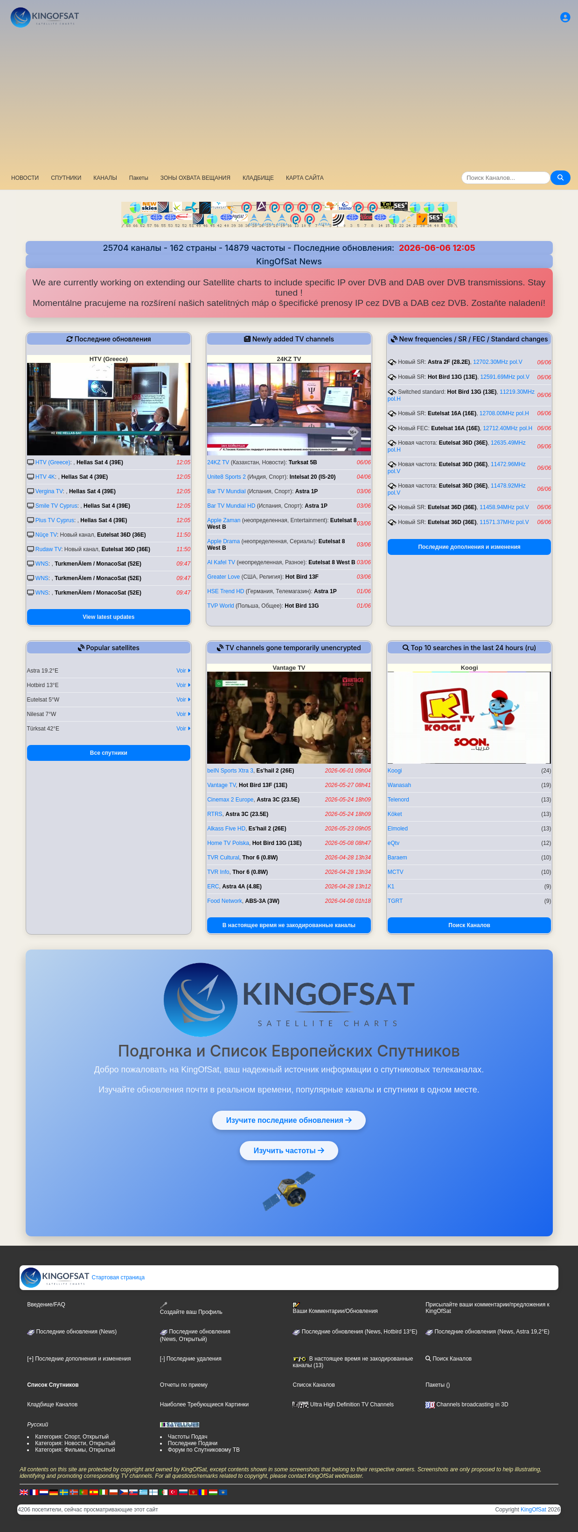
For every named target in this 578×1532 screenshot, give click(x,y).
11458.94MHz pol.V (504, 507)
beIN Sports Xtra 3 (230, 770)
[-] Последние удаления (191, 1358)
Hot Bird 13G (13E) (452, 377)
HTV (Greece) (52, 462)
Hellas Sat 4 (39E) (100, 462)
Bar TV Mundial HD (231, 506)
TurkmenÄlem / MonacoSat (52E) (98, 563)
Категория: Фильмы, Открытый (75, 1450)
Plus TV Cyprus (54, 520)
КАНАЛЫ (105, 178)
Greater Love (223, 577)
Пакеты (138, 178)
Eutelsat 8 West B (331, 562)
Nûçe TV (46, 535)
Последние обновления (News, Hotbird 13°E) (354, 1331)
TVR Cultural (223, 857)
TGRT (395, 901)
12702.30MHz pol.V (497, 362)
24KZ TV (218, 462)
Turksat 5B (303, 462)
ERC (213, 886)
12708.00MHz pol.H (504, 413)
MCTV (396, 872)
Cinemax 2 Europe (230, 799)
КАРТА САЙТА (305, 178)
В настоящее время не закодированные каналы (289, 925)
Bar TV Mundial (226, 491)
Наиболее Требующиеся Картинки (204, 1404)
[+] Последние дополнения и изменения (79, 1358)
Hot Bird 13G (302, 606)
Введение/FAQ (46, 1304)
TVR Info (218, 872)
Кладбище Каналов (52, 1404)
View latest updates (108, 617)
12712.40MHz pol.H (507, 428)
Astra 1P (306, 491)
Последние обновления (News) (72, 1331)
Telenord (398, 799)
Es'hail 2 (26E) (275, 770)
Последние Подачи (192, 1443)
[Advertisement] (289, 100)
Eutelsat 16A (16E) (452, 413)
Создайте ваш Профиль (191, 1308)
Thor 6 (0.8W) (260, 857)
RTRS (214, 814)
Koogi (395, 770)
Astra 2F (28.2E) (449, 362)
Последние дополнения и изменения (469, 547)
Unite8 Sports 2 (226, 477)
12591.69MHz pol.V (505, 377)
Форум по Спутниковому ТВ (204, 1450)
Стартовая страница (82, 1277)
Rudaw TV (48, 549)
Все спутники (108, 753)
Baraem (397, 857)
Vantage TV (221, 785)
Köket (395, 814)
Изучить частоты (289, 1150)
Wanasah (399, 785)
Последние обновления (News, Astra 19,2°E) (487, 1331)
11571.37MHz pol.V (504, 522)
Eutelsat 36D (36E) (121, 535)
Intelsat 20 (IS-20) (313, 477)
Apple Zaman (223, 520)
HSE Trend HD (225, 591)
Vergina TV (49, 491)
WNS (42, 563)
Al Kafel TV (221, 562)
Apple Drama (223, 541)
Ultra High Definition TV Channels (343, 1404)
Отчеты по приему (184, 1385)
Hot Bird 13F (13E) (263, 785)
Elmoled (398, 828)
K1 (391, 886)
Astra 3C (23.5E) (278, 799)
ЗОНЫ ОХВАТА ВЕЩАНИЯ (195, 178)
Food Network (224, 901)
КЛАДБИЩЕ (258, 178)
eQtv (393, 843)
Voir (183, 670)
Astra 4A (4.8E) (242, 886)
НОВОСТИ (25, 178)
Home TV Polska (228, 843)
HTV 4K (45, 477)
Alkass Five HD (226, 828)
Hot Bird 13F (302, 577)
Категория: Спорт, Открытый (72, 1436)
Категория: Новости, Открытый (75, 1443)
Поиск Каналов (469, 925)
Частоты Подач (188, 1436)
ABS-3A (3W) (262, 901)
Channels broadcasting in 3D (466, 1404)
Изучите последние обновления (288, 1120)
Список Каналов (313, 1385)
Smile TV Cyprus (56, 506)
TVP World (220, 606)
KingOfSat (533, 1509)
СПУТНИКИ (66, 178)
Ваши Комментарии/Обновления (334, 1308)
